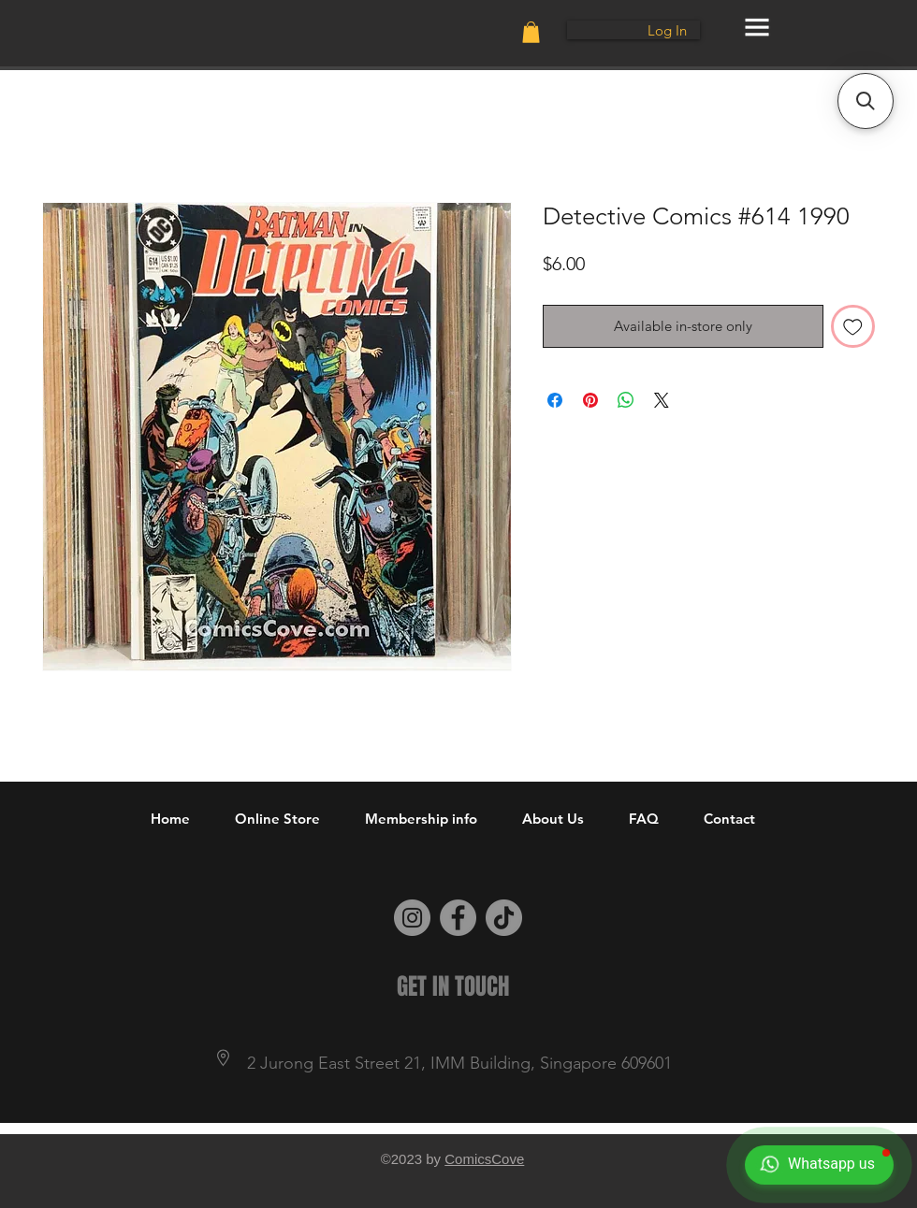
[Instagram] (412, 917)
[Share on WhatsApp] (626, 400)
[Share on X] (661, 400)
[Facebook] (458, 917)
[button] (531, 32)
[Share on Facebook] (555, 400)
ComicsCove (484, 1159)
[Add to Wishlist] (853, 327)
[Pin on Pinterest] (590, 400)
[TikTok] (504, 917)
